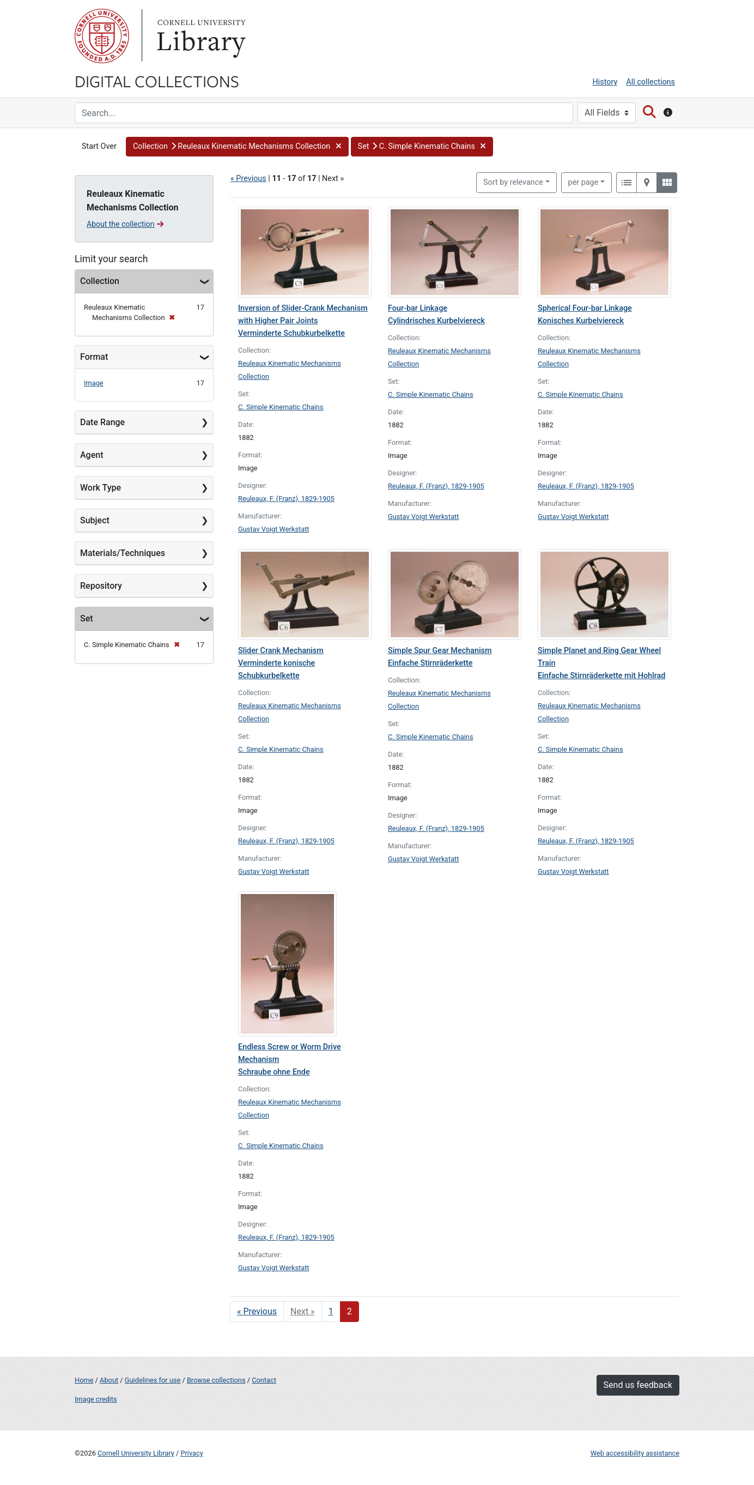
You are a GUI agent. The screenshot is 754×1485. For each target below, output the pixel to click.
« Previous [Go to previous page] (257, 1311)
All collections (650, 82)
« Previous (248, 178)
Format (94, 357)
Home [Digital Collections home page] (84, 1380)
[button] (237, 146)
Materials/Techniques (122, 553)
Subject (95, 520)
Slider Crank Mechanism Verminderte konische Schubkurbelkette (281, 663)
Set (86, 618)
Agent (91, 455)
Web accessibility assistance (635, 1453)
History (605, 82)
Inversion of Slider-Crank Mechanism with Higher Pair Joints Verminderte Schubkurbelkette (303, 321)
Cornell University (102, 36)
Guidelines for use (152, 1380)
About (109, 1380)
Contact (264, 1380)
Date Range (102, 422)
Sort (513, 182)
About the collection (125, 224)
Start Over (99, 146)
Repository (101, 586)
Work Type (100, 487)
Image (94, 383)
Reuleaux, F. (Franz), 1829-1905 (286, 498)
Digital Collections (157, 80)
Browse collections (216, 1380)
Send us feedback (638, 1385)
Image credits (96, 1399)
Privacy (191, 1453)
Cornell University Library (136, 1453)
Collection (99, 281)
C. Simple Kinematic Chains (281, 407)
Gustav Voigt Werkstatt (273, 529)
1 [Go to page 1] (331, 1311)
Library (200, 36)
